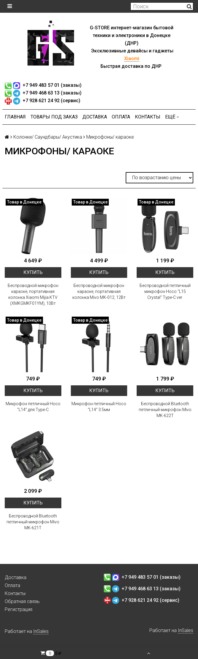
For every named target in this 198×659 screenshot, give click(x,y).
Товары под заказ (54, 117)
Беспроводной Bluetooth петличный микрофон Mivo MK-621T (33, 522)
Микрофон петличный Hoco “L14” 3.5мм (98, 406)
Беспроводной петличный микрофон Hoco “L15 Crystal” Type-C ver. (165, 291)
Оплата (121, 117)
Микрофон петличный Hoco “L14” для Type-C (33, 406)
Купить (33, 272)
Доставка (94, 117)
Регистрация (18, 609)
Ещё (172, 117)
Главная (15, 117)
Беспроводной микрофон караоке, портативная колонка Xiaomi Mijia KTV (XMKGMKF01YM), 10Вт (33, 294)
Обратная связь (22, 601)
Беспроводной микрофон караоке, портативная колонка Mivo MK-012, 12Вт (99, 291)
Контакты (147, 117)
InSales (41, 631)
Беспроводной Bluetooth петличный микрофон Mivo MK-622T (165, 409)
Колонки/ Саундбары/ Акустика (47, 137)
